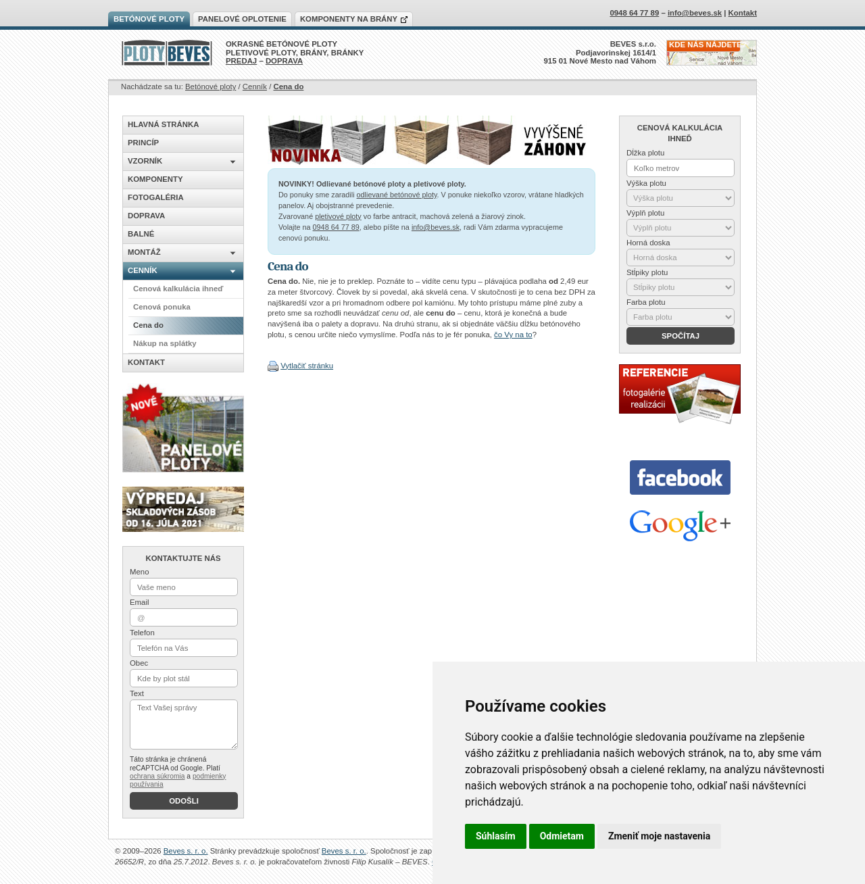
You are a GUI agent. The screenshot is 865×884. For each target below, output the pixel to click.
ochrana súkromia (157, 776)
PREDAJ (241, 61)
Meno (139, 572)
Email (139, 602)
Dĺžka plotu (645, 153)
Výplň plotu (645, 213)
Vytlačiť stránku (306, 366)
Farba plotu (646, 302)
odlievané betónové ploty (397, 195)
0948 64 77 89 (336, 227)
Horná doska (648, 243)
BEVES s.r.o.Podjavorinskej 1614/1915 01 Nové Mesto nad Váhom (600, 52)
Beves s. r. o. (186, 851)
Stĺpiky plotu (647, 272)
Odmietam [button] (562, 836)
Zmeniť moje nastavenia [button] (659, 836)
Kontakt (742, 13)
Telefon (142, 633)
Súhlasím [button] (496, 836)
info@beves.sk (436, 227)
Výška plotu (646, 183)
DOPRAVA (284, 61)
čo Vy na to (513, 334)
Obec (139, 663)
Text (137, 693)
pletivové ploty (338, 216)
